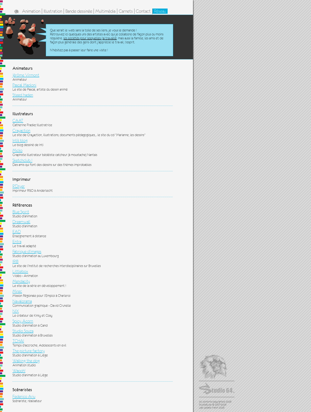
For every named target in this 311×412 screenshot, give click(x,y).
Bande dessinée (78, 11)
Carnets (126, 11)
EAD (16, 231)
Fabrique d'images (26, 251)
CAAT (17, 120)
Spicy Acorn (22, 321)
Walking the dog (26, 360)
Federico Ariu (23, 396)
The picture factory (28, 350)
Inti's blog (20, 140)
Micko (17, 150)
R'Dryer (18, 186)
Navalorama (22, 301)
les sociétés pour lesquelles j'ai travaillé (90, 38)
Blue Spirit (20, 211)
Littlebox (20, 271)
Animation (31, 11)
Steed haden (22, 95)
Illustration (53, 11)
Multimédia (105, 11)
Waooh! (18, 370)
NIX (15, 311)
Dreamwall (21, 221)
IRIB (15, 261)
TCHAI (18, 340)
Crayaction (21, 130)
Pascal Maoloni (24, 85)
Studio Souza (22, 331)
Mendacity (21, 281)
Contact (143, 11)
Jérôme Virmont (25, 75)
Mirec (17, 291)
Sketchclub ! (22, 160)
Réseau (160, 11)
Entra (16, 241)
